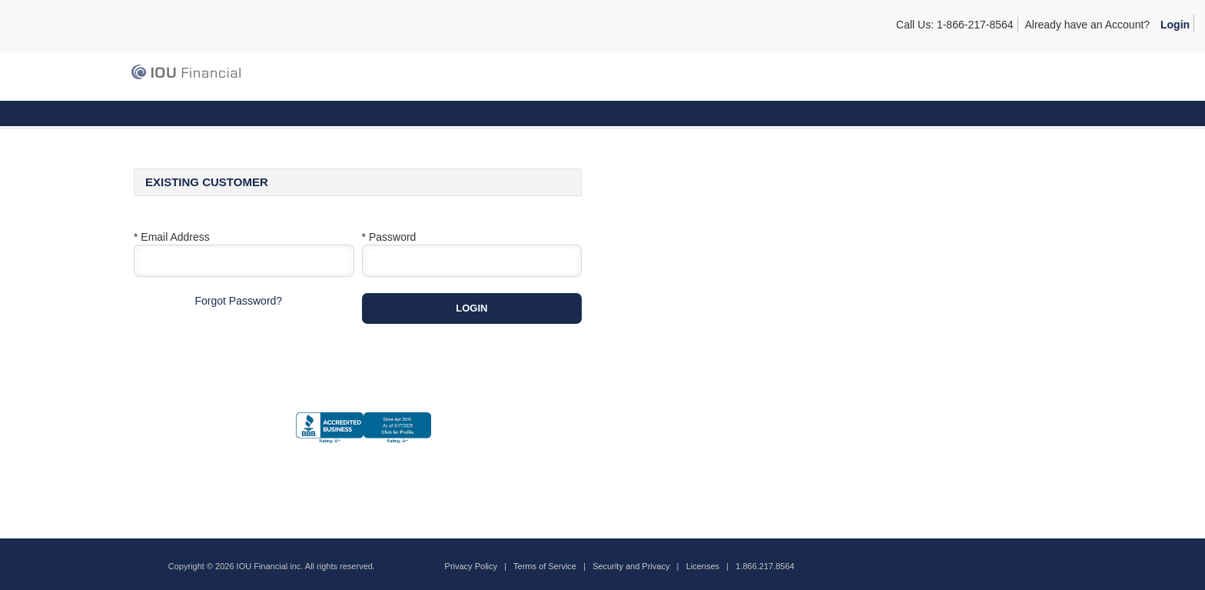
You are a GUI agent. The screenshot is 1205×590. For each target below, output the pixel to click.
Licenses (702, 566)
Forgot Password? (239, 301)
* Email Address (172, 237)
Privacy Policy (471, 566)
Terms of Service (544, 566)
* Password (389, 237)
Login (1175, 24)
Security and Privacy (631, 566)
